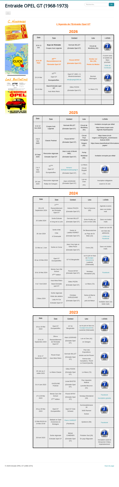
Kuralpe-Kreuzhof (86, 328)
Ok (111, 4)
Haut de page (109, 466)
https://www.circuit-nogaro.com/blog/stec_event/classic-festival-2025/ (105, 138)
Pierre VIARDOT (70, 420)
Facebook (105, 272)
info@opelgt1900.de (74, 80)
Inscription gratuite (104, 398)
